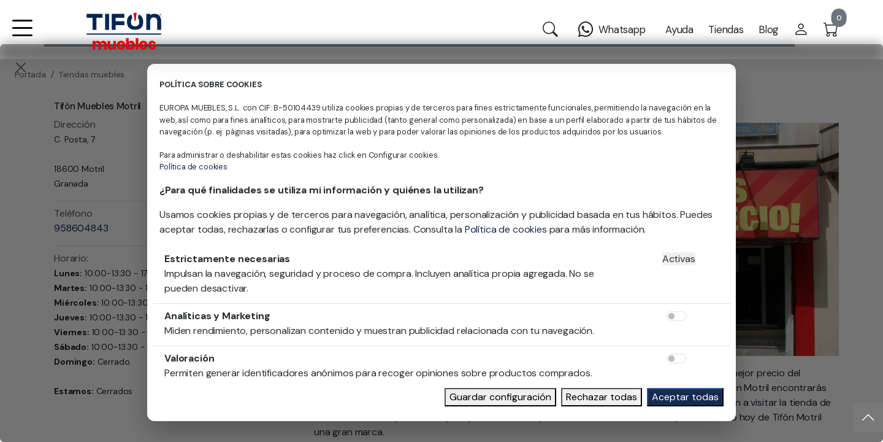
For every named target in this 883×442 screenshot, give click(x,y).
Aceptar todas (685, 396)
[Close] (21, 67)
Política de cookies (193, 166)
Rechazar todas (601, 396)
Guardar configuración (500, 396)
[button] (22, 35)
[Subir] (868, 417)
